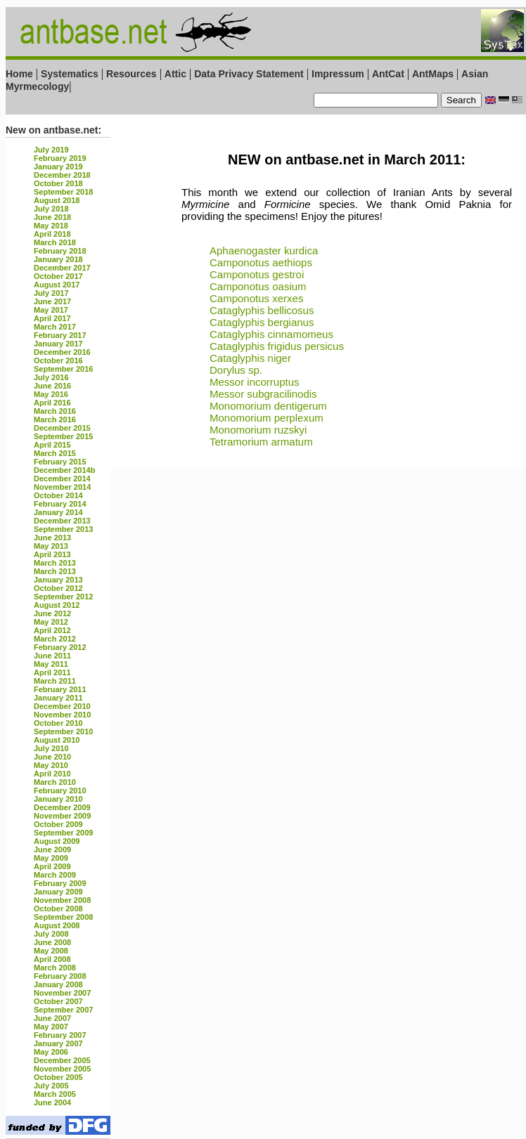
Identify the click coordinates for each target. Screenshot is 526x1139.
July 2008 (51, 934)
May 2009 (51, 858)
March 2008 (55, 967)
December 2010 (62, 706)
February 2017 (60, 335)
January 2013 (58, 579)
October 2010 (58, 723)
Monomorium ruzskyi (258, 430)
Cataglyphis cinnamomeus (271, 334)
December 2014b (64, 470)
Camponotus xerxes (256, 298)
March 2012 (55, 638)
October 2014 (58, 495)
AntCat (389, 73)
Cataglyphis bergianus (262, 322)
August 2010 (56, 740)
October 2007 (58, 1001)
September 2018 (63, 192)
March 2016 (55, 411)
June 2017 (52, 301)
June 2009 (52, 849)
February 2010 (60, 790)
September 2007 (63, 1009)
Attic (175, 73)
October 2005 (58, 1077)
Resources (131, 73)
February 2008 (60, 976)
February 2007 (60, 1035)
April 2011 (52, 672)
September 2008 (63, 917)
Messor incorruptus (255, 382)
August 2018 (56, 200)
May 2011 (51, 664)
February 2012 (60, 647)
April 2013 (52, 554)
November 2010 (62, 714)
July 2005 (51, 1085)
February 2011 (60, 689)
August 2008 (56, 925)
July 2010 (51, 748)
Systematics (69, 73)
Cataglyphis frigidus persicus (277, 346)
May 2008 (51, 950)
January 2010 (58, 799)
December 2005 (62, 1060)
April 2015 (52, 445)
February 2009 (60, 883)
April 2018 (52, 234)
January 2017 (58, 343)
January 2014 (58, 512)
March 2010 (55, 782)
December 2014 (62, 478)
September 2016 (63, 369)
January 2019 (58, 166)
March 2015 (55, 453)
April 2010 (52, 773)
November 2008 (62, 900)
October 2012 (58, 588)
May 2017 (51, 310)
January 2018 (58, 259)
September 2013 (63, 529)
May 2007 (51, 1026)
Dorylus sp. (236, 370)
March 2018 (55, 242)
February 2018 (60, 251)
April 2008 (52, 959)
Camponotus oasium (258, 286)
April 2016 (52, 402)
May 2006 (51, 1052)
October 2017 (58, 276)
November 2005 (62, 1069)
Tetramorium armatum (261, 442)
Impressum (338, 73)
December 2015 (62, 428)
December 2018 (62, 175)
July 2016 (51, 377)
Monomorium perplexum (266, 418)
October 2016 (58, 360)
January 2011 (58, 698)
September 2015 (63, 436)
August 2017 (56, 284)
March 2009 (55, 875)
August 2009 (56, 841)
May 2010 (51, 765)
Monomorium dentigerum (268, 406)
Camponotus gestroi (257, 274)
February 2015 (60, 461)
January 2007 (58, 1043)
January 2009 (58, 891)
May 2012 (51, 622)
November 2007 (62, 993)
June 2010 (52, 757)
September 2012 (63, 596)
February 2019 (60, 158)
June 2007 (52, 1018)
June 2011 (52, 655)
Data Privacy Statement (249, 73)
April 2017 (52, 318)
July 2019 (51, 149)
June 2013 (52, 537)
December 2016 (62, 352)
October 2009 (58, 824)
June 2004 (52, 1102)
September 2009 (63, 832)
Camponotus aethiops (261, 262)
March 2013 (55, 563)
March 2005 (55, 1094)
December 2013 (62, 520)
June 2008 (52, 942)
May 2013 (51, 546)
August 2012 (56, 605)
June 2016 (52, 386)
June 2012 (52, 613)
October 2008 (58, 908)
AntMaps (434, 73)
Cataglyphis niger (250, 358)
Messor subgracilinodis (263, 394)
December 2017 (62, 267)
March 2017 (55, 327)
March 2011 (55, 681)
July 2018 (51, 208)
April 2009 (52, 866)
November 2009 (62, 816)
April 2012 (52, 630)
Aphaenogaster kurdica (264, 250)
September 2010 (63, 731)
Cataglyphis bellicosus (262, 310)
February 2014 (60, 504)
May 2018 (51, 225)
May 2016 (51, 394)
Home (19, 73)
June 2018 (52, 217)
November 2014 (62, 487)
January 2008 (58, 984)
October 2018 (58, 183)
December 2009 (62, 807)
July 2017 (51, 293)
